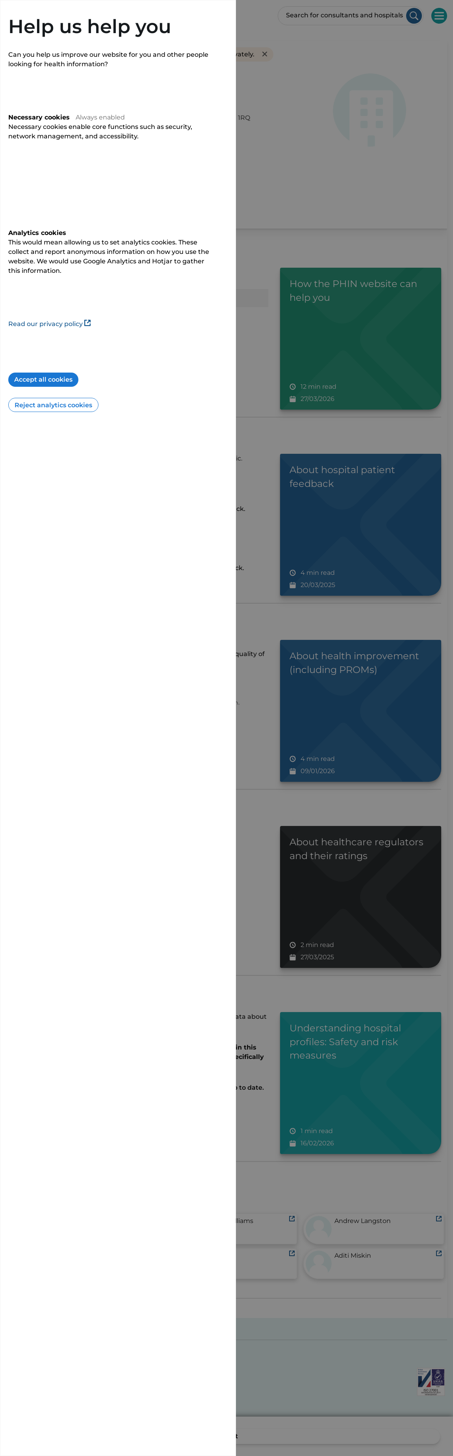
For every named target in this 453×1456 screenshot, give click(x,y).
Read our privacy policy (49, 324)
